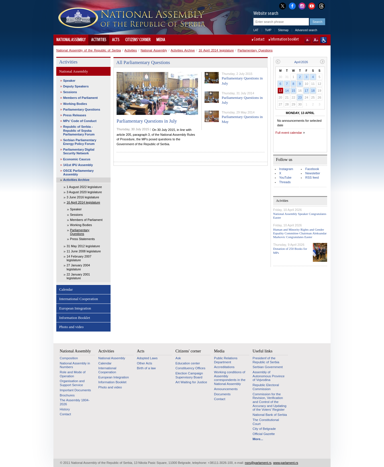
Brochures (67, 395)
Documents (222, 394)
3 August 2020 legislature (84, 192)
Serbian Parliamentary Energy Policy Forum (79, 141)
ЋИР (268, 30)
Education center (187, 363)
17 (306, 90)
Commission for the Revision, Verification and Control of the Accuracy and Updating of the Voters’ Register (269, 402)
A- (307, 40)
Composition (69, 358)
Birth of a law (146, 368)
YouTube (285, 177)
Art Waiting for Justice (191, 382)
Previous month (277, 61)
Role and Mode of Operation (72, 374)
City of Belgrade (264, 428)
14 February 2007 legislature (79, 258)
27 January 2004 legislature (78, 267)
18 (313, 90)
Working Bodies (75, 103)
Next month (322, 61)
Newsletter (312, 173)
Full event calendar (288, 132)
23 (300, 97)
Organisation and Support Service (72, 383)
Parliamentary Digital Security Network (78, 151)
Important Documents (75, 390)
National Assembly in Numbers (75, 365)
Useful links (263, 351)
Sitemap (283, 30)
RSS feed (312, 177)
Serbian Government (268, 367)
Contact (259, 40)
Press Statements (82, 239)
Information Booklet (74, 318)
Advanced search (306, 30)
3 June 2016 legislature (83, 197)
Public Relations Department (225, 360)
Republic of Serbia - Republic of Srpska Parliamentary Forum (79, 130)
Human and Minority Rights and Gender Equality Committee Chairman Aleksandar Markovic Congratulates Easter (300, 233)
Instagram (286, 169)
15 (293, 90)
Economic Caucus (76, 159)
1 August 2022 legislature (84, 187)
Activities (98, 40)
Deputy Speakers (76, 86)
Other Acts (144, 363)
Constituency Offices (190, 368)
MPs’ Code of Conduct (80, 121)
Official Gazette (264, 434)
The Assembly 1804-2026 (74, 402)
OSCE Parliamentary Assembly (78, 172)
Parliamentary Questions (255, 50)
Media (160, 40)
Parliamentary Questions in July (147, 121)
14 (287, 90)
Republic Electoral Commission (266, 387)
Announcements (226, 389)
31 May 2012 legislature (83, 246)
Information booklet (285, 40)
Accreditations (224, 367)
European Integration (75, 308)
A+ (315, 40)
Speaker (69, 80)
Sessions (70, 92)
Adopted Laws (147, 358)
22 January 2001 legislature (78, 276)
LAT (256, 30)
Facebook (312, 169)
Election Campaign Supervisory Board (189, 375)
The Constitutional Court (266, 422)
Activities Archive (183, 50)
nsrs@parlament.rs (258, 462)
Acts (115, 40)
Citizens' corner (138, 40)
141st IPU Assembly (78, 165)
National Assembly (70, 40)
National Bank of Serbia (270, 414)
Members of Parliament (80, 97)
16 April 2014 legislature (216, 50)
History (65, 409)
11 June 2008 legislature (84, 251)
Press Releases (74, 115)
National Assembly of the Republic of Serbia (88, 50)
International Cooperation (78, 299)
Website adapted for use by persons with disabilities (323, 40)
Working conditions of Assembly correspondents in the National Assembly (229, 378)
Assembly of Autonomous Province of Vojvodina (269, 376)
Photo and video (71, 327)
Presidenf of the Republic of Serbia (266, 360)
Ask (178, 358)
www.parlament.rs (285, 462)
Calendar (66, 289)
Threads (285, 182)
